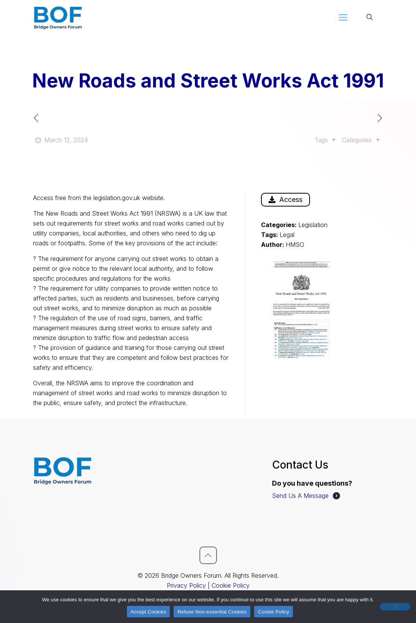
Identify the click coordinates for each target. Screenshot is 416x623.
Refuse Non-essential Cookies (212, 612)
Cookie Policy (231, 585)
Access (285, 199)
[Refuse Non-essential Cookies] (395, 606)
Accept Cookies (148, 612)
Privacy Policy (186, 585)
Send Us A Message (300, 495)
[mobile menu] (343, 17)
